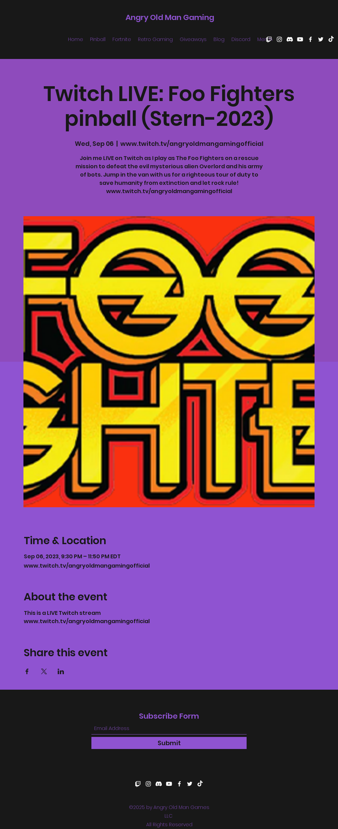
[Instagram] (279, 39)
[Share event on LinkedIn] (61, 671)
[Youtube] (300, 39)
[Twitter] (320, 39)
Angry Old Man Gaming (170, 17)
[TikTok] (331, 39)
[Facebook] (310, 39)
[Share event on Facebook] (27, 671)
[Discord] (289, 39)
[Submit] (169, 743)
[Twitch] (269, 39)
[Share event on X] (44, 671)
